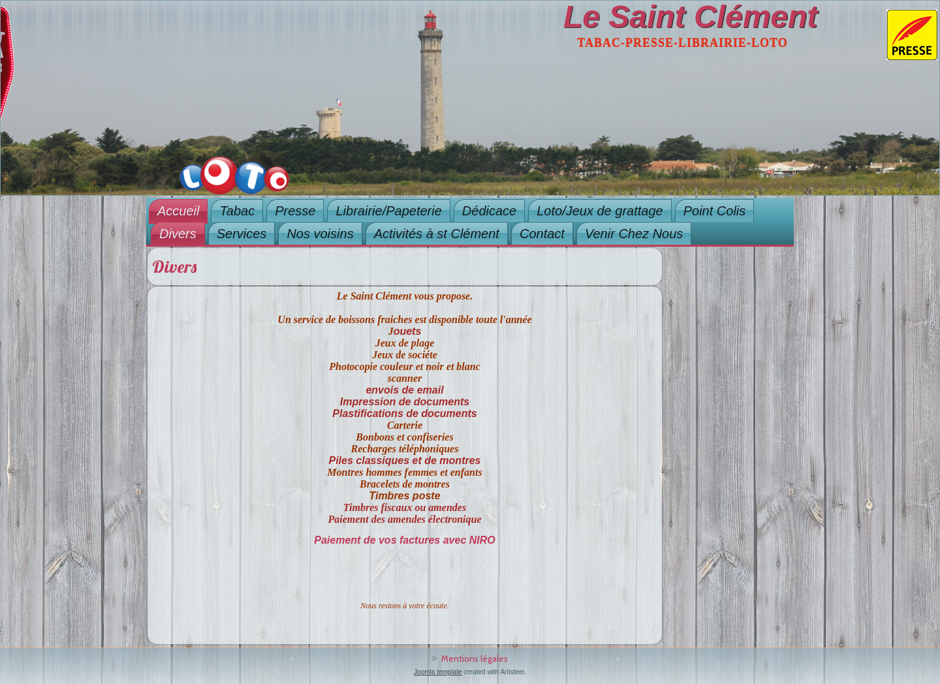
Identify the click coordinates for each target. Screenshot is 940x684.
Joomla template (438, 672)
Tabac (237, 211)
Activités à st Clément (436, 233)
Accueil (178, 211)
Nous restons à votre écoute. (404, 605)
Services (242, 233)
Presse (295, 211)
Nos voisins (320, 233)
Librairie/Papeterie (388, 211)
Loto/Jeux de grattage (600, 211)
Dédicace (489, 211)
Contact (542, 233)
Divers (177, 233)
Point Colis (714, 211)
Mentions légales (474, 658)
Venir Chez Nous (634, 233)
